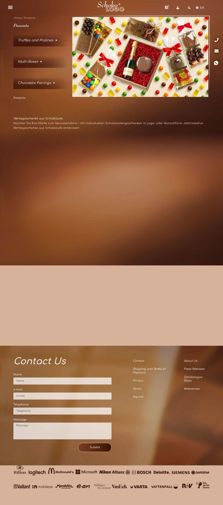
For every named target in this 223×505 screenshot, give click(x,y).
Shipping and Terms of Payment (149, 371)
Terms (137, 389)
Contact (138, 361)
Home (17, 18)
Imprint (138, 397)
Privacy (138, 381)
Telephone (21, 404)
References (191, 389)
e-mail (17, 389)
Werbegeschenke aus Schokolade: (38, 118)
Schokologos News (192, 379)
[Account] (178, 8)
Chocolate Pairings (34, 83)
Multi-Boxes (28, 61)
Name (17, 374)
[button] (10, 7)
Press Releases (194, 369)
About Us (190, 361)
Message (20, 419)
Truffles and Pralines (35, 40)
